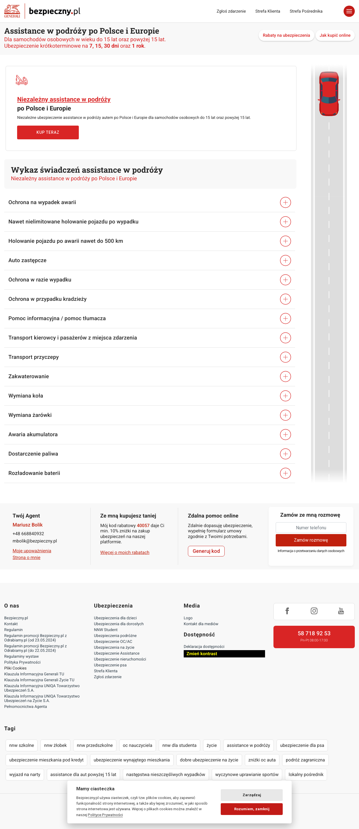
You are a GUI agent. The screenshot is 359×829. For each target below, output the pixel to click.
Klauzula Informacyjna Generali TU (34, 674)
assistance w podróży (248, 745)
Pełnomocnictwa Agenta (25, 707)
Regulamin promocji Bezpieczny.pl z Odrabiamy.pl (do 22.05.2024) (35, 648)
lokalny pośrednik (306, 774)
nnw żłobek (55, 745)
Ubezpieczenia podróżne (115, 636)
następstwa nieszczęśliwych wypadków (165, 774)
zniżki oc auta (262, 760)
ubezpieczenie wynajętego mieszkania (132, 760)
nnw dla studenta (179, 745)
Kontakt (11, 624)
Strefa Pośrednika (306, 11)
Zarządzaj (252, 795)
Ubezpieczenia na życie (114, 647)
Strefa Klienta (268, 11)
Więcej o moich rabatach (124, 552)
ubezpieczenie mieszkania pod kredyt (46, 760)
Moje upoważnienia (32, 550)
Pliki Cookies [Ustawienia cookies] (15, 668)
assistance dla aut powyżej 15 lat (83, 774)
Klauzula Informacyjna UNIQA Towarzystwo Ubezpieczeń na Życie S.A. (42, 698)
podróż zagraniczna (305, 760)
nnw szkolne (21, 745)
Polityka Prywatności (22, 662)
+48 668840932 (28, 533)
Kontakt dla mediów (201, 624)
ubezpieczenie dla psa (302, 745)
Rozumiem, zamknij (252, 809)
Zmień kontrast (202, 653)
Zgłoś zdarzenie (231, 11)
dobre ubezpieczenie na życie (209, 760)
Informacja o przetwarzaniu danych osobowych (311, 551)
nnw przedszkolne (95, 745)
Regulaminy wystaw (21, 656)
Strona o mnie (26, 557)
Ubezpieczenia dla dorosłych (119, 624)
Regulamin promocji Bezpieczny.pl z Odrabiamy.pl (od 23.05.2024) (35, 638)
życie (212, 745)
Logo (188, 618)
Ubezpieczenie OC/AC (113, 641)
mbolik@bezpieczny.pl (35, 541)
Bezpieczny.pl (16, 618)
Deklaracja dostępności (204, 647)
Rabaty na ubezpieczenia (286, 35)
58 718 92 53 (314, 633)
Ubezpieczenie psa (110, 665)
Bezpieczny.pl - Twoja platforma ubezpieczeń (42, 11)
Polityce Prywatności (105, 814)
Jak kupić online (335, 35)
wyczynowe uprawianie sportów (247, 774)
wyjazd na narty (24, 774)
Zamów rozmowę (311, 540)
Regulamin (13, 630)
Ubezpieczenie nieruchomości (120, 659)
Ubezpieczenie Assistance (117, 653)
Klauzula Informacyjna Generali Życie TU (39, 680)
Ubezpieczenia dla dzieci (115, 618)
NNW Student (106, 630)
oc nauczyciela (137, 745)
